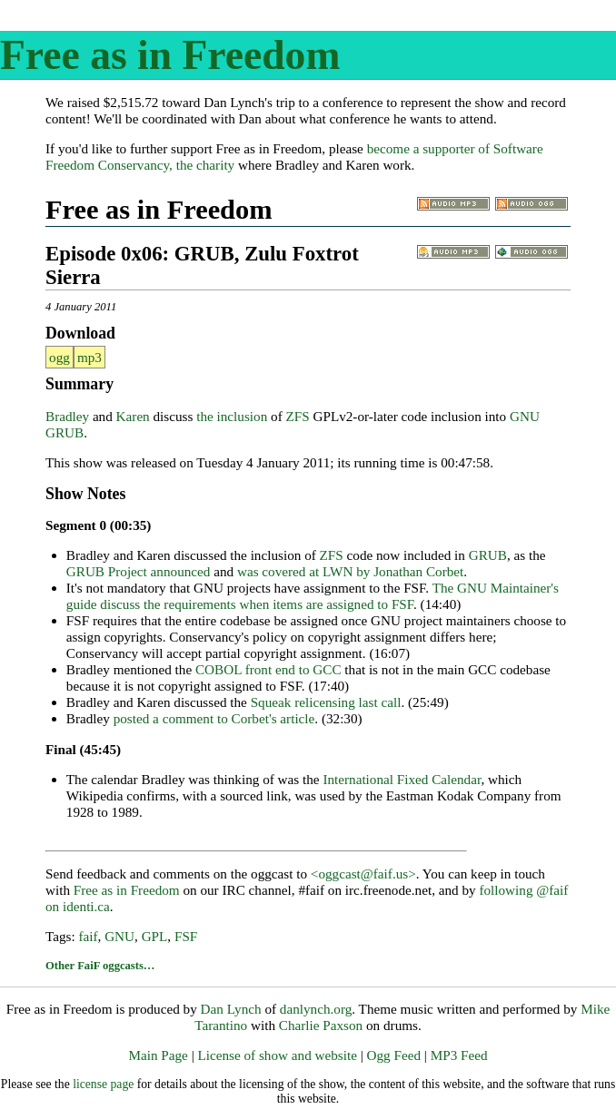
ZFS (298, 416)
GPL (155, 936)
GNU (119, 936)
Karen (133, 416)
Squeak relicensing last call (326, 702)
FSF (185, 936)
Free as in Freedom (170, 55)
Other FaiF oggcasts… (99, 965)
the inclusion (231, 416)
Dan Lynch (231, 1008)
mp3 (89, 357)
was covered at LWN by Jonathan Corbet (350, 571)
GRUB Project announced (138, 571)
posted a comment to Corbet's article (214, 718)
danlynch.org (316, 1008)
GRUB (488, 555)
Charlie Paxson (321, 1025)
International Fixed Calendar (402, 779)
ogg (59, 357)
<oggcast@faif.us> (363, 873)
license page (103, 1084)
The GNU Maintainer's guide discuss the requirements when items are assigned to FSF (312, 596)
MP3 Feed (459, 1055)
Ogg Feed (394, 1055)
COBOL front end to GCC (268, 669)
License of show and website (276, 1055)
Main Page (157, 1055)
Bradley (67, 416)
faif (87, 936)
